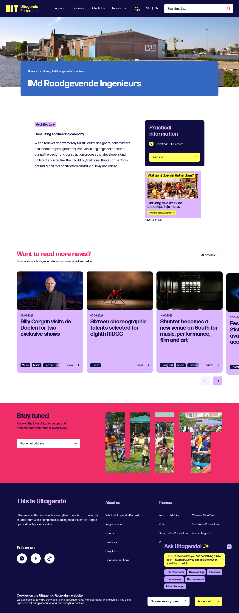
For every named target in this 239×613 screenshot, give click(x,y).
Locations (43, 71)
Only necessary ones (164, 601)
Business (111, 542)
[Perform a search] (228, 8)
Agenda (60, 8)
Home (31, 71)
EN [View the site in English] (156, 8)
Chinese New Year (203, 515)
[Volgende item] (217, 380)
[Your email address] (48, 443)
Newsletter (119, 8)
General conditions (117, 560)
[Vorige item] (205, 380)
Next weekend (195, 579)
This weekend (174, 579)
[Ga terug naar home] (22, 8)
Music (25, 368)
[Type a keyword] (198, 8)
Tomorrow (215, 572)
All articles (98, 8)
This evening (196, 572)
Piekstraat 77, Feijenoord (169, 144)
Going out (167, 383)
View (70, 369)
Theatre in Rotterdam (205, 524)
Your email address (32, 443)
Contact (110, 533)
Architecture (45, 124)
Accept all (204, 601)
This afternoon (175, 572)
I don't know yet (175, 586)
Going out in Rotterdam (173, 533)
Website (158, 157)
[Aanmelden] (75, 443)
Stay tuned (112, 551)
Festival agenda (202, 533)
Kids (161, 524)
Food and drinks (169, 515)
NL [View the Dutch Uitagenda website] (148, 8)
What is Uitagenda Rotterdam (124, 515)
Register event (114, 524)
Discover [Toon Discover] (78, 8)
